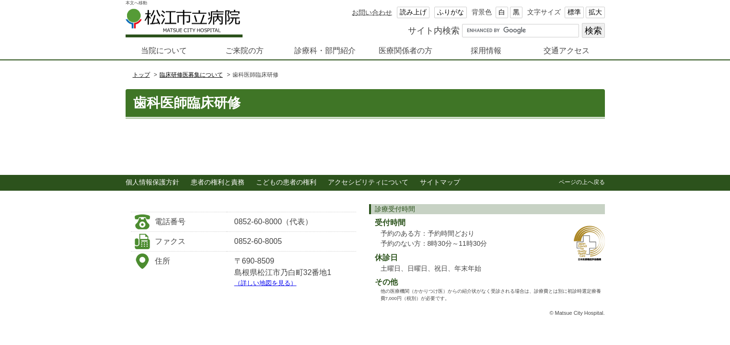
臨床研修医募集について (191, 74)
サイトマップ (440, 182)
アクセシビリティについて (368, 182)
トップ (141, 74)
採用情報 (486, 50)
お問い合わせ (372, 12)
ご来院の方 (244, 50)
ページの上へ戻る (582, 182)
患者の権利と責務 (217, 182)
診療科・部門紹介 (325, 50)
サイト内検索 (434, 30)
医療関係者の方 (405, 50)
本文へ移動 (136, 2)
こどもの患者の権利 (286, 182)
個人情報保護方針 (152, 182)
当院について (164, 50)
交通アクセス (567, 50)
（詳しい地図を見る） (265, 283)
